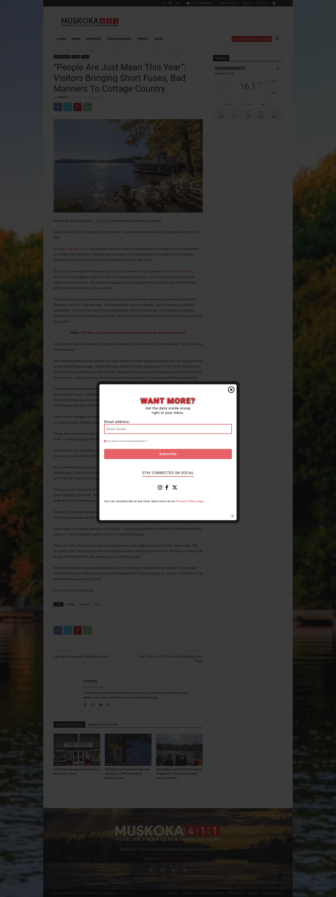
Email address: (117, 422)
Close (231, 389)
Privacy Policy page (190, 501)
